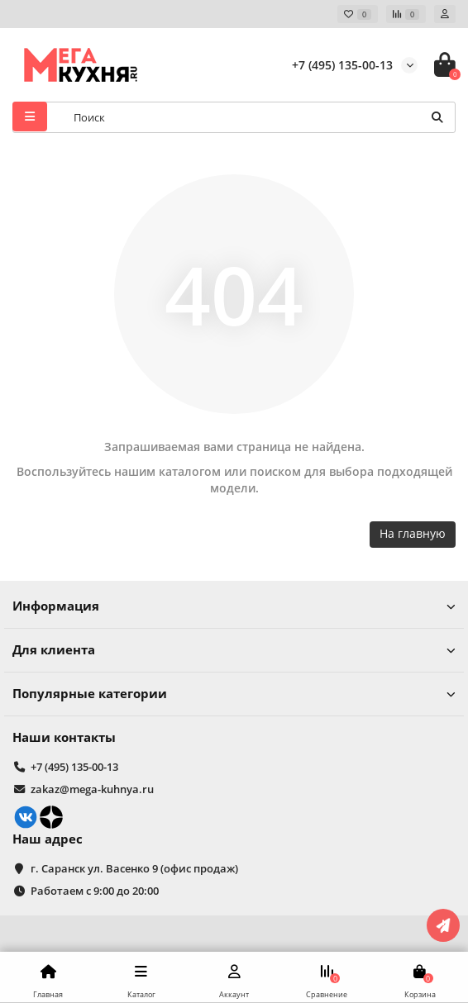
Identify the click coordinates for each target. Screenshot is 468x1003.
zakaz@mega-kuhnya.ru (92, 789)
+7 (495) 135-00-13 (342, 65)
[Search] (259, 117)
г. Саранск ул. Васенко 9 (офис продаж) (134, 868)
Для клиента (234, 649)
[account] (445, 14)
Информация (234, 606)
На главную (413, 533)
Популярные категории (234, 693)
